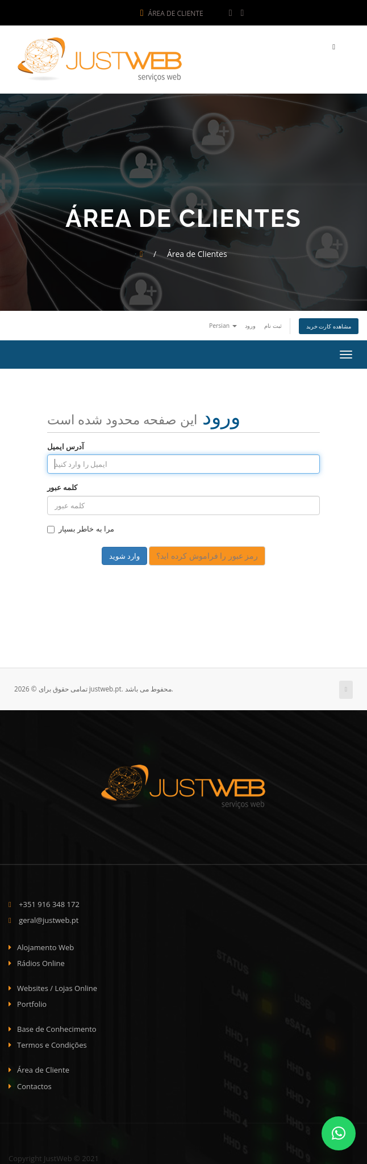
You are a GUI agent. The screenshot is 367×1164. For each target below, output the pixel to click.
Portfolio (32, 1001)
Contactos (34, 1083)
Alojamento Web (45, 944)
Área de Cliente (171, 13)
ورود (250, 323)
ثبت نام (273, 323)
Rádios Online (41, 960)
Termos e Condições (52, 1042)
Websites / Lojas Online (57, 985)
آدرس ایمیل (65, 443)
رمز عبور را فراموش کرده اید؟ (207, 552)
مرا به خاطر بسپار (80, 526)
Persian (223, 323)
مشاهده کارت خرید (328, 323)
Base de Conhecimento (57, 1026)
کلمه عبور (62, 484)
